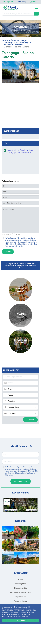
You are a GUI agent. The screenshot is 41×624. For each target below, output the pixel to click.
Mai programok (8, 2)
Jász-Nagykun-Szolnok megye (17, 42)
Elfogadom (21, 620)
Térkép (22, 2)
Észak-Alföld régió (19, 40)
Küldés (8, 252)
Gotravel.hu (16, 500)
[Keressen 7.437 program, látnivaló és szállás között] (18, 14)
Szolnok (7, 45)
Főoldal (5, 40)
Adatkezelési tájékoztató (20, 592)
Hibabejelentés (20, 588)
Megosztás (31, 510)
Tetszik (11, 510)
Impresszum (20, 597)
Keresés (30, 420)
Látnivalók (18, 45)
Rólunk (20, 579)
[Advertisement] (20, 110)
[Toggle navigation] (36, 7)
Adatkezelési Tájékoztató (14, 246)
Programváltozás (20, 601)
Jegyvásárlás (33, 2)
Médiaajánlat (20, 584)
